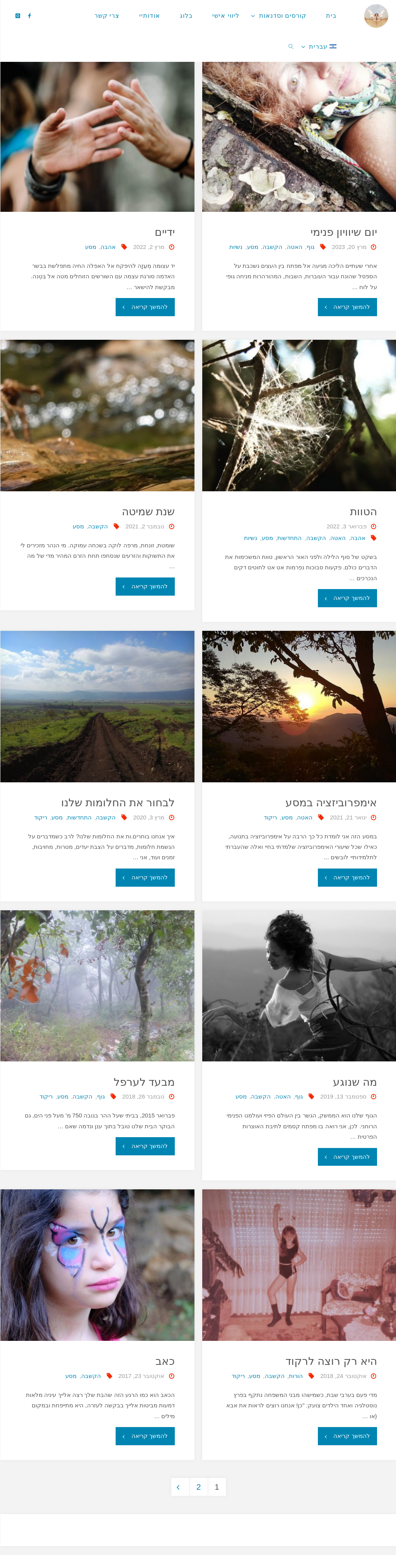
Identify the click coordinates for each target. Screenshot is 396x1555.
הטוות (362, 511)
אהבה (107, 247)
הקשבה (272, 247)
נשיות (235, 247)
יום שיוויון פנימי (343, 232)
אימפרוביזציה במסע (329, 802)
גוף (310, 247)
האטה (294, 247)
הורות (295, 1376)
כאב (164, 1361)
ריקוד (270, 817)
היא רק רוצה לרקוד (330, 1361)
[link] (290, 46)
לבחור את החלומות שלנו (116, 802)
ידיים (164, 232)
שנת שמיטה (147, 511)
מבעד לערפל (143, 1082)
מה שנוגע (354, 1082)
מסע (252, 247)
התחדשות (289, 538)
